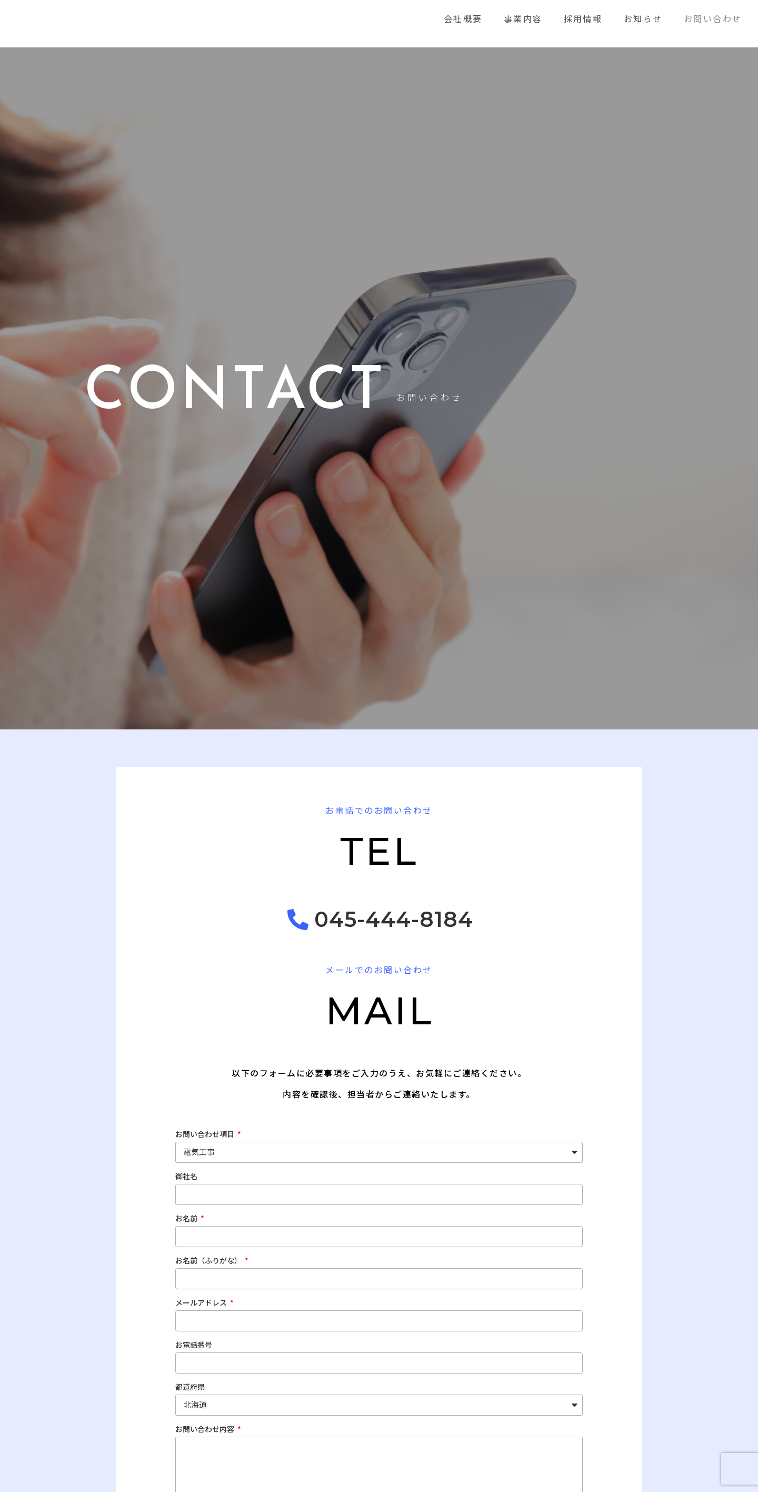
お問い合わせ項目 (205, 1136)
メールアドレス (201, 1305)
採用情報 (583, 18)
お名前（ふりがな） (209, 1263)
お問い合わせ (713, 18)
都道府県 (190, 1389)
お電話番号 (193, 1347)
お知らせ (643, 18)
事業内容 (523, 18)
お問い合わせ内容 (205, 1431)
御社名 (186, 1178)
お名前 (187, 1221)
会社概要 (463, 18)
